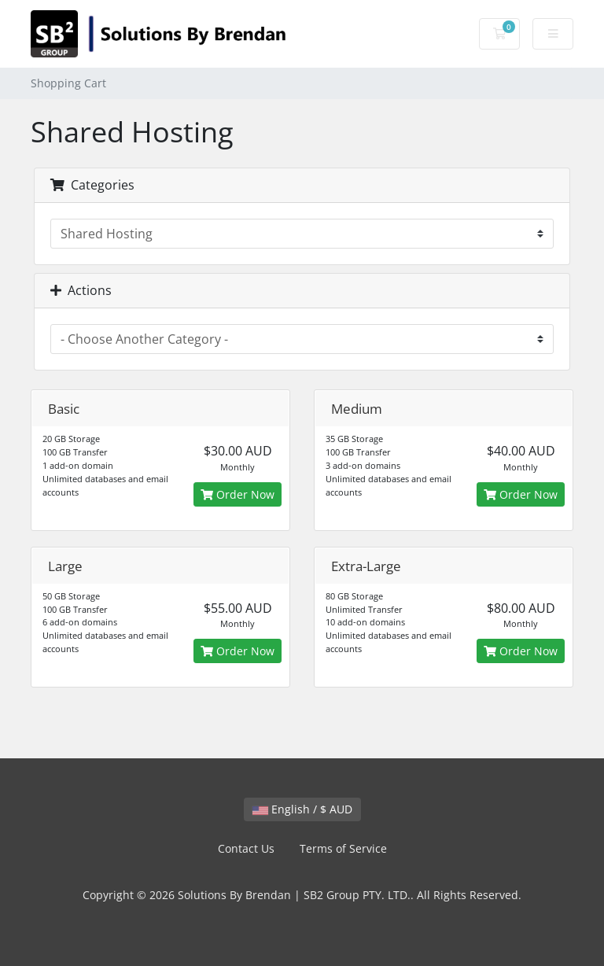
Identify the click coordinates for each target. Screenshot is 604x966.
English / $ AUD (302, 809)
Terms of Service (343, 848)
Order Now (237, 494)
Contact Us (246, 848)
